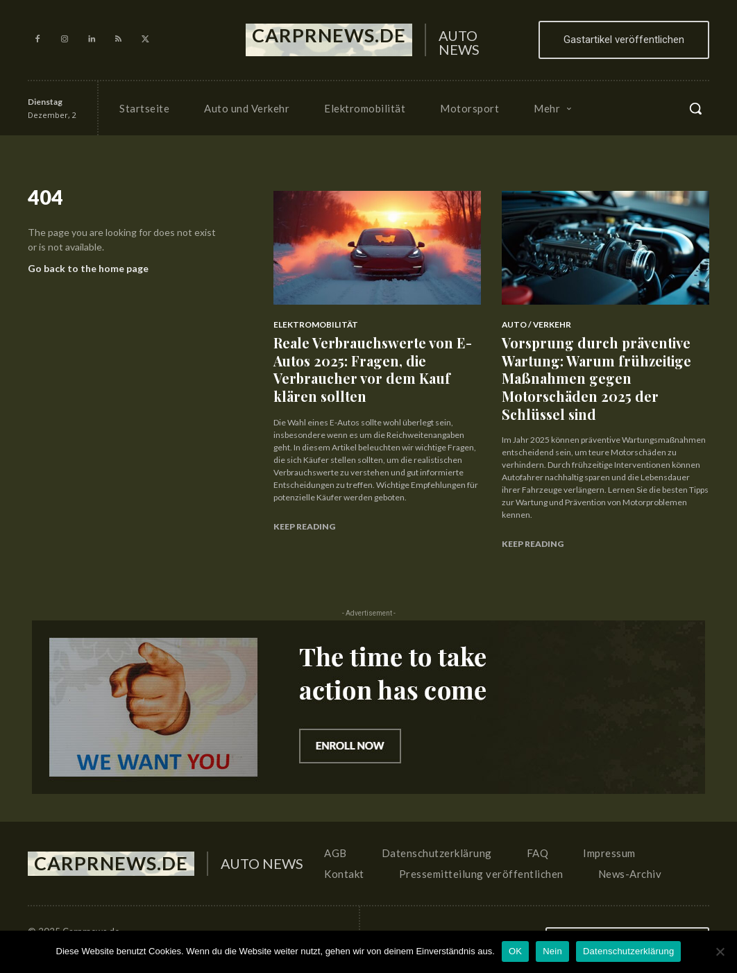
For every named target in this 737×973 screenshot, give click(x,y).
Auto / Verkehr (533, 324)
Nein (552, 951)
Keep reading (304, 514)
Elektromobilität (311, 324)
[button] (695, 108)
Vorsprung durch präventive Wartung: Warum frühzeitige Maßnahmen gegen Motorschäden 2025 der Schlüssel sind (603, 363)
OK (515, 951)
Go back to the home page (88, 272)
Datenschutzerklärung (628, 951)
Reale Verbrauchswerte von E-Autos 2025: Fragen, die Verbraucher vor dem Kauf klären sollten (372, 363)
